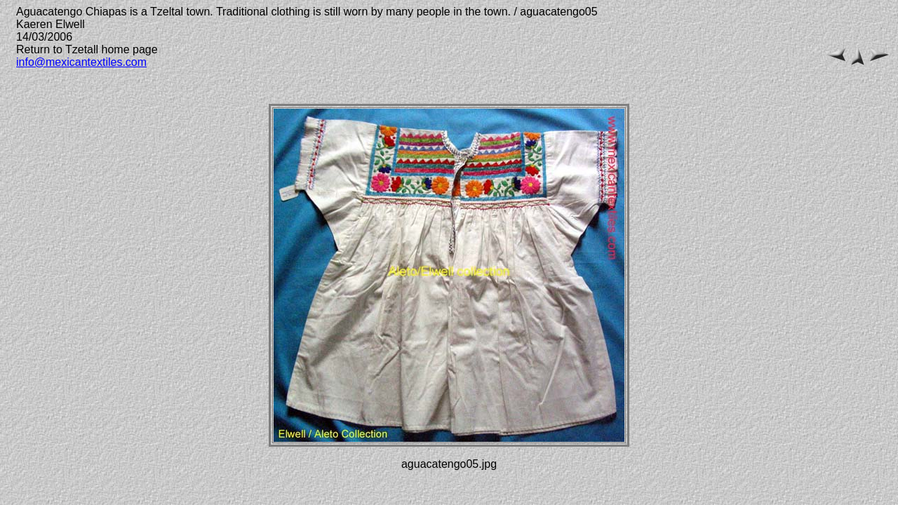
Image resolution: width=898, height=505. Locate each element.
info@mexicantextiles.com (81, 62)
